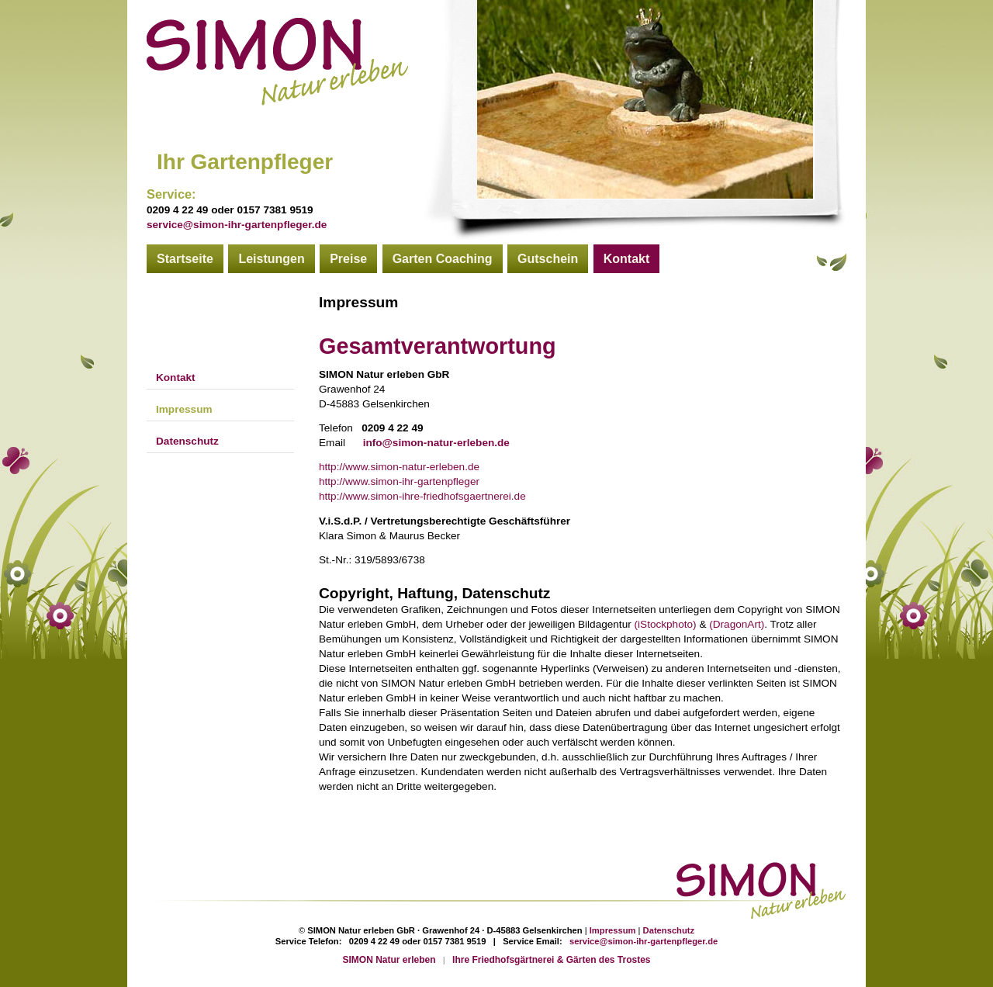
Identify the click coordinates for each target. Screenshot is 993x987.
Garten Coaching (443, 258)
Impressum (184, 409)
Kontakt (627, 258)
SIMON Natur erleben (389, 959)
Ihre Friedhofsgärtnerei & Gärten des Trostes (551, 959)
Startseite (185, 258)
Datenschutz (187, 441)
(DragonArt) (736, 624)
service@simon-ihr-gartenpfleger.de (237, 224)
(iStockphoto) (666, 624)
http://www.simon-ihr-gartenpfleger (399, 481)
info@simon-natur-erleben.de (436, 442)
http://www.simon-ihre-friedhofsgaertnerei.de (422, 496)
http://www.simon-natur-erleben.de (399, 467)
